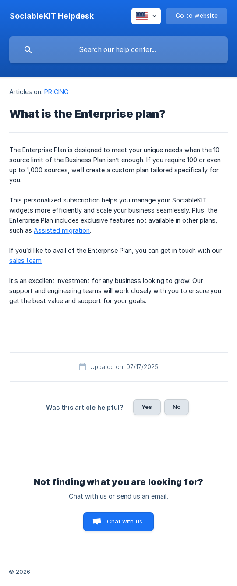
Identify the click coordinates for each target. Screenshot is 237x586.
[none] (52, 16)
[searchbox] (118, 49)
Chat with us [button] (124, 521)
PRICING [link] (56, 91)
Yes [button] (146, 406)
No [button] (176, 406)
